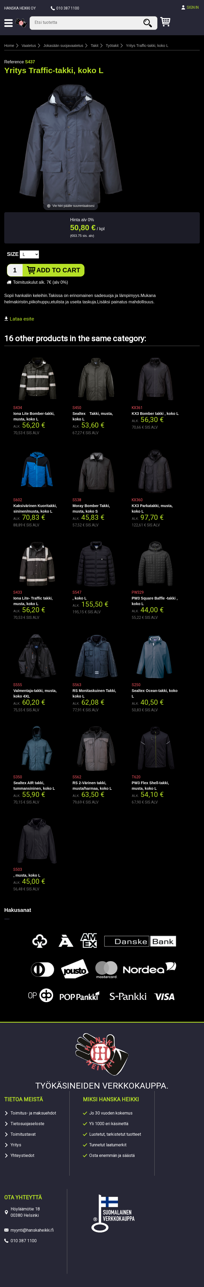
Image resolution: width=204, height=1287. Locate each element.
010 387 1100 (67, 8)
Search (148, 22)
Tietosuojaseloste (27, 1123)
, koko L (80, 598)
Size (13, 254)
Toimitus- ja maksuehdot (33, 1113)
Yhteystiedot (22, 1155)
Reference (14, 62)
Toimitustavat (23, 1134)
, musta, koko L (26, 875)
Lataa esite (19, 319)
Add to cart (58, 270)
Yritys (16, 1144)
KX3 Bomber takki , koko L (155, 413)
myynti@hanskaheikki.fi (32, 1230)
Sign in (193, 7)
